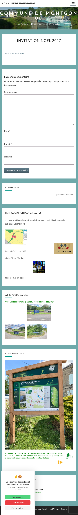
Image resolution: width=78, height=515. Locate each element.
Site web (8, 156)
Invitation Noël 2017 (14, 53)
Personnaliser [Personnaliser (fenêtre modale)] (17, 508)
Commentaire (11, 92)
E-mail (8, 144)
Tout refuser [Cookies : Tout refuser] (18, 502)
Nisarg (64, 509)
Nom (7, 131)
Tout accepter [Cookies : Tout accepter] (17, 497)
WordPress (47, 509)
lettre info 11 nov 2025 (15, 251)
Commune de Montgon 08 (18, 3)
